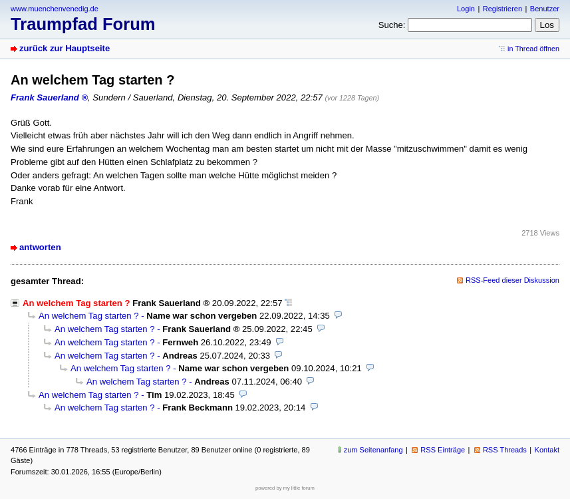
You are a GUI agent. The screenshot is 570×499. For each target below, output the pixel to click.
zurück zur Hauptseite (64, 48)
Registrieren (502, 9)
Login (466, 9)
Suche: (392, 25)
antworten (40, 247)
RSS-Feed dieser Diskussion (512, 280)
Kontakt (547, 450)
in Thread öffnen (533, 49)
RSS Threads (505, 450)
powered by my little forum (285, 488)
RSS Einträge (442, 450)
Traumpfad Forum (83, 24)
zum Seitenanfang (373, 450)
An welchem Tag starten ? (89, 316)
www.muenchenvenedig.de (54, 9)
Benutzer (544, 9)
